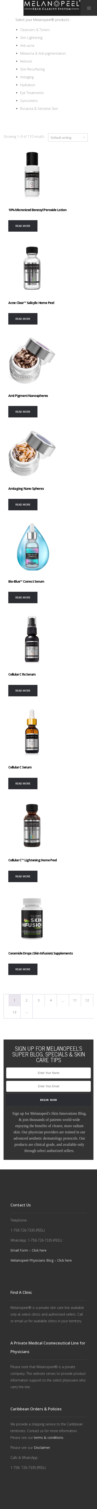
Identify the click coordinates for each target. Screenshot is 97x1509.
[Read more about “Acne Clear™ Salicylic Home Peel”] (22, 319)
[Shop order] (68, 137)
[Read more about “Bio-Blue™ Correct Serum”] (22, 597)
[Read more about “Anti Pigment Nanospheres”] (22, 411)
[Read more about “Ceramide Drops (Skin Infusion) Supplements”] (22, 969)
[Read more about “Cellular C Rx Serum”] (22, 690)
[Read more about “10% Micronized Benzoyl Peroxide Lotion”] (22, 226)
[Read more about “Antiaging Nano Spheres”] (22, 504)
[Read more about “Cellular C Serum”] (22, 783)
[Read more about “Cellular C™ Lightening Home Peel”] (22, 876)
